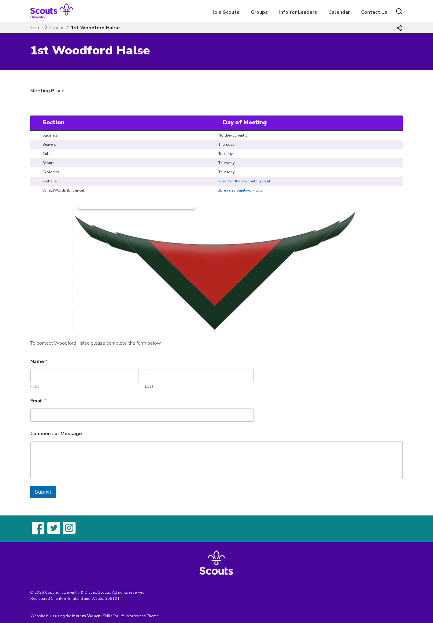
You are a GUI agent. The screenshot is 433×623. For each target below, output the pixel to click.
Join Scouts (226, 12)
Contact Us (374, 12)
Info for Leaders (298, 12)
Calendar (339, 12)
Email (38, 401)
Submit (43, 492)
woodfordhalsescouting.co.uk (244, 181)
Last (149, 386)
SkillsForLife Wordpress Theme (131, 616)
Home (36, 27)
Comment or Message (56, 434)
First (34, 386)
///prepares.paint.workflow (240, 190)
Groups (259, 12)
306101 (112, 598)
